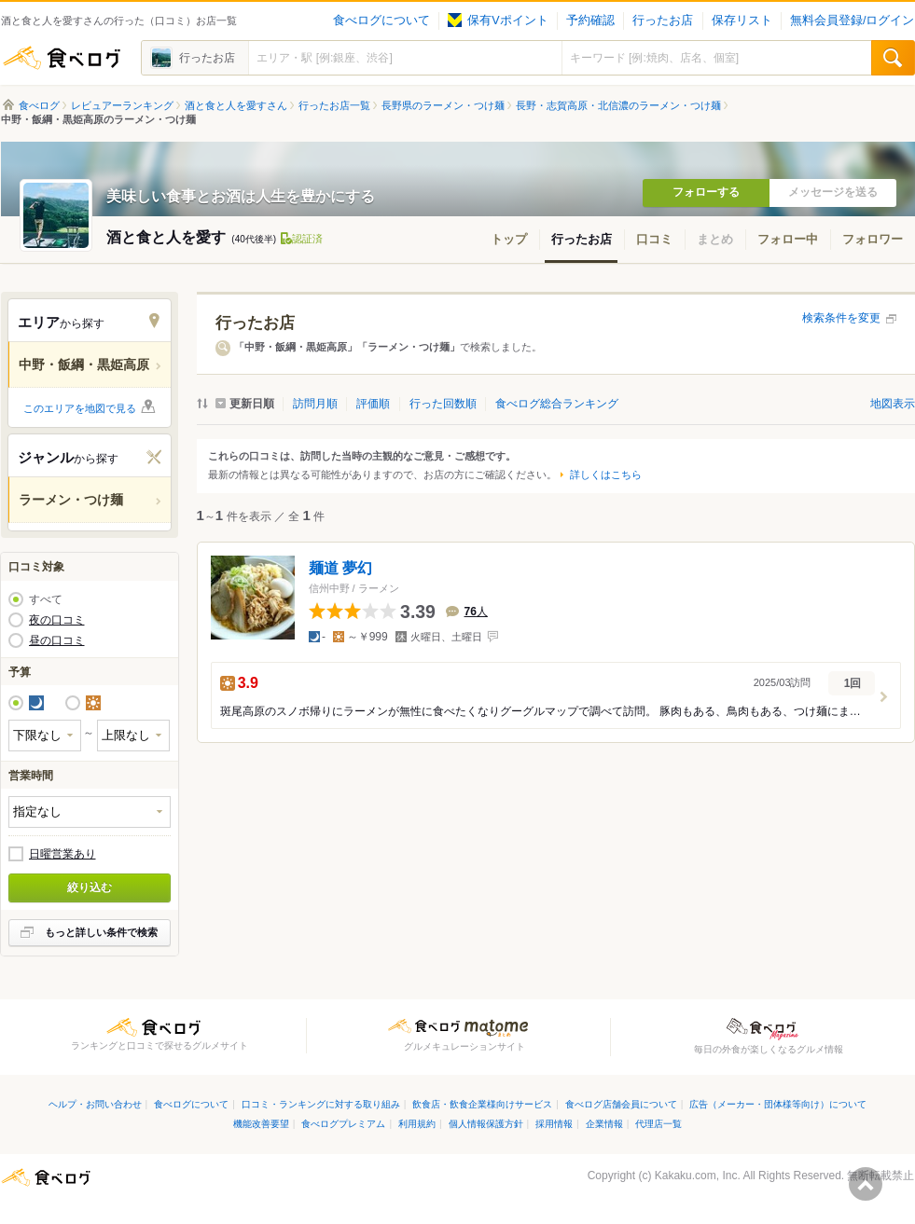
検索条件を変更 (841, 317)
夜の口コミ (57, 619)
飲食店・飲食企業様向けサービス (482, 1104)
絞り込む (89, 887)
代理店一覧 (658, 1124)
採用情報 (554, 1124)
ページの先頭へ (865, 1184)
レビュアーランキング (122, 105)
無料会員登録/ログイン (852, 20)
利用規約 (417, 1124)
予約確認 (590, 20)
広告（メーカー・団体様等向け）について (777, 1104)
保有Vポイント (498, 20)
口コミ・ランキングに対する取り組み (321, 1104)
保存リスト (742, 20)
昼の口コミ (57, 640)
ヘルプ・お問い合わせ (95, 1104)
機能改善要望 (261, 1124)
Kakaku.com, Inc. (698, 1175)
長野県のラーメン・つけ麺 (443, 105)
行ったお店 (662, 20)
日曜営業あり (62, 853)
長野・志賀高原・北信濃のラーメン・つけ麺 (618, 105)
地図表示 (892, 403)
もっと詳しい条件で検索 (101, 932)
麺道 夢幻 (340, 567)
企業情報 (604, 1124)
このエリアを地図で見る (79, 408)
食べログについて (381, 20)
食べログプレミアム (343, 1124)
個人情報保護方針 (486, 1124)
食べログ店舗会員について (621, 1104)
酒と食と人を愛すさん (236, 105)
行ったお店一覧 (334, 105)
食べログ (61, 58)
